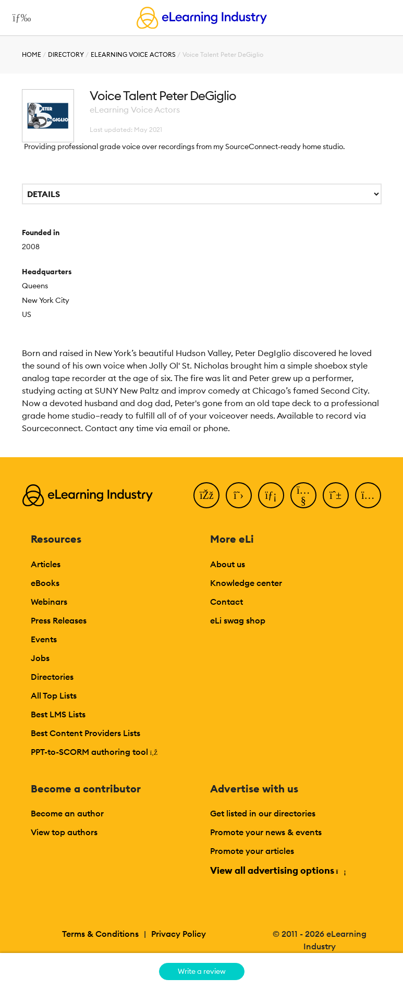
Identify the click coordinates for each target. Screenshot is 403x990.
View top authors (64, 832)
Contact (226, 601)
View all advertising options (277, 870)
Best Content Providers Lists (85, 733)
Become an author (67, 813)
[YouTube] (303, 495)
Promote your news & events (266, 832)
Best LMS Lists (58, 714)
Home (31, 54)
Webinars (49, 601)
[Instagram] (368, 495)
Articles (45, 564)
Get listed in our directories (262, 813)
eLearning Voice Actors (133, 54)
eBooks (45, 583)
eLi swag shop (237, 620)
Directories (52, 676)
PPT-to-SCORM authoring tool (94, 752)
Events (44, 639)
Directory (66, 54)
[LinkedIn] (271, 495)
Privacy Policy (178, 933)
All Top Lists (54, 695)
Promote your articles (252, 851)
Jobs (40, 658)
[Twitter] (239, 495)
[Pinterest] (336, 495)
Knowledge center (246, 583)
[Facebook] (206, 495)
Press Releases (59, 620)
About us (227, 564)
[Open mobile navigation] (19, 17)
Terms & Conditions (100, 933)
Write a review (202, 971)
